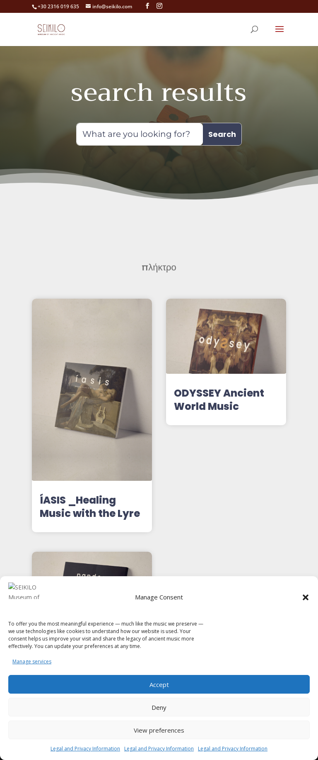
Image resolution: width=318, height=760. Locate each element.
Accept (159, 684)
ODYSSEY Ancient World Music (219, 399)
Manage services (31, 661)
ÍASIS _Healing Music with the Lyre (90, 506)
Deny (159, 707)
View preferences (159, 730)
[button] (305, 602)
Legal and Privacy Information (85, 748)
